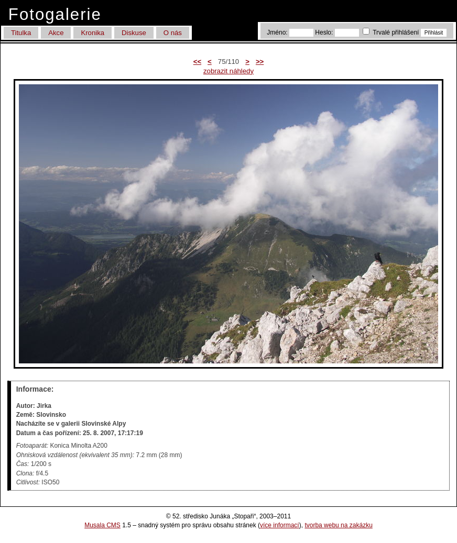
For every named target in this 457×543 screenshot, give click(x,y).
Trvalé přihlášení (392, 32)
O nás (173, 33)
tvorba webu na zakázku (338, 525)
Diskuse (134, 33)
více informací (279, 525)
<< (197, 61)
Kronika (92, 33)
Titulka (21, 33)
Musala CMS (102, 525)
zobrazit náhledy (228, 71)
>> (260, 61)
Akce (55, 33)
